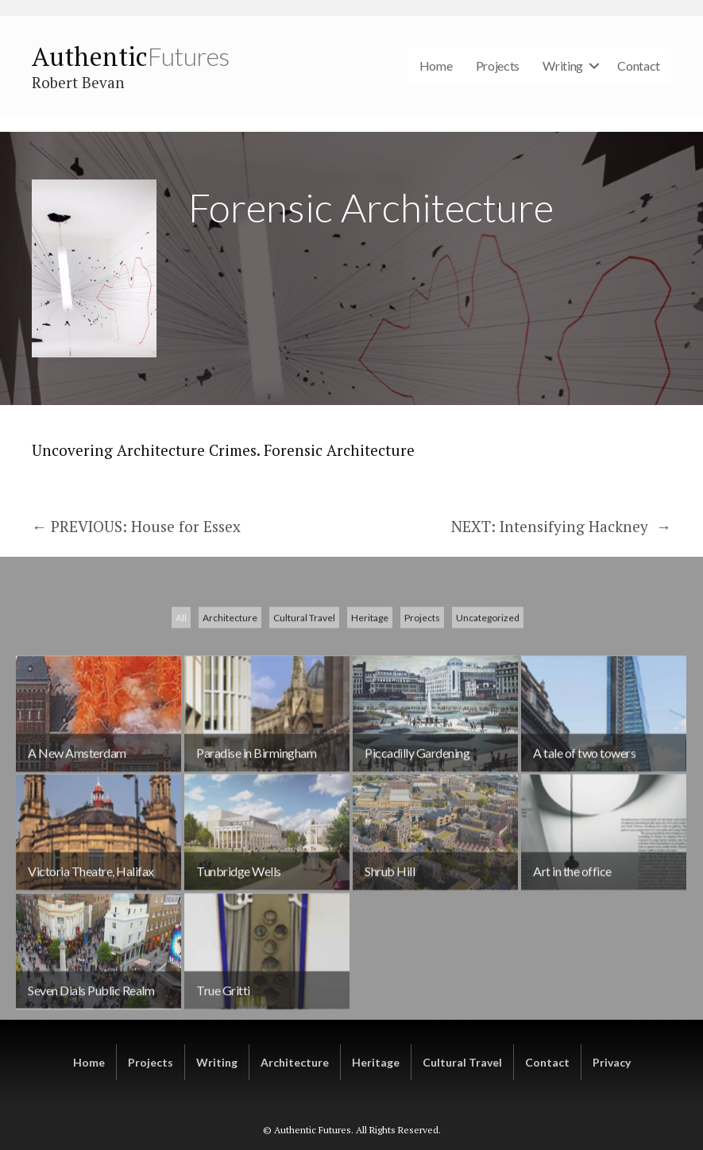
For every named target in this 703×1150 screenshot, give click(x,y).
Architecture (230, 715)
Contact (638, 65)
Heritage (369, 715)
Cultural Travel (304, 715)
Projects (498, 65)
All (181, 715)
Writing (563, 65)
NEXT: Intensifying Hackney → (561, 526)
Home (436, 65)
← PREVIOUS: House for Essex (136, 526)
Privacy (612, 1062)
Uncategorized (488, 715)
